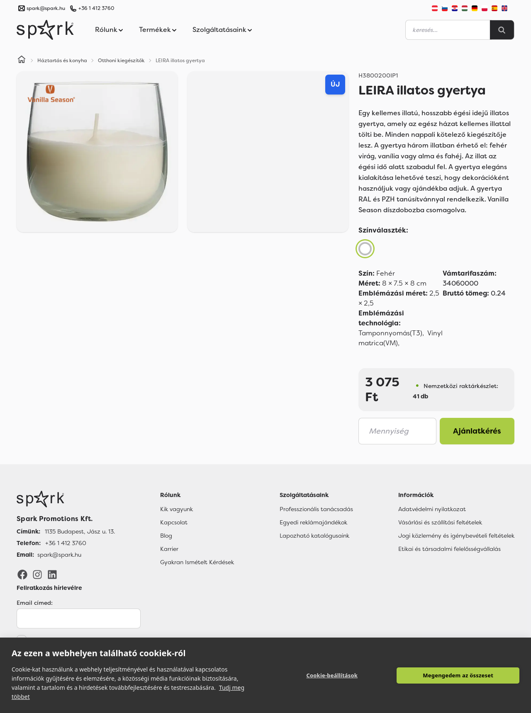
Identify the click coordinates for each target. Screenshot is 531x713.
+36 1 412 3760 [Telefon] (65, 543)
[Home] (22, 60)
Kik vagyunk (176, 509)
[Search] (502, 30)
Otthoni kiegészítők (121, 60)
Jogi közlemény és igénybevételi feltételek (456, 535)
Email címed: (35, 602)
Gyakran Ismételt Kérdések (197, 562)
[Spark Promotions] (45, 30)
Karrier (169, 549)
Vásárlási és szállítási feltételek (440, 522)
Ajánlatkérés (477, 431)
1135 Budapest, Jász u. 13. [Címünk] (80, 531)
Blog (166, 535)
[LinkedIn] (52, 574)
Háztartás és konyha (62, 60)
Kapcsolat (174, 522)
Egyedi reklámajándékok (313, 522)
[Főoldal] (66, 499)
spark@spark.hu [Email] (59, 554)
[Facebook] (22, 574)
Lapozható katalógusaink (314, 535)
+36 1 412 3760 (96, 8)
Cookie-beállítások (332, 675)
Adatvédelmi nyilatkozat (432, 509)
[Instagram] (37, 574)
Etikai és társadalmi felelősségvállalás (449, 549)
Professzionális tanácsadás (316, 509)
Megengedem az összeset (458, 675)
